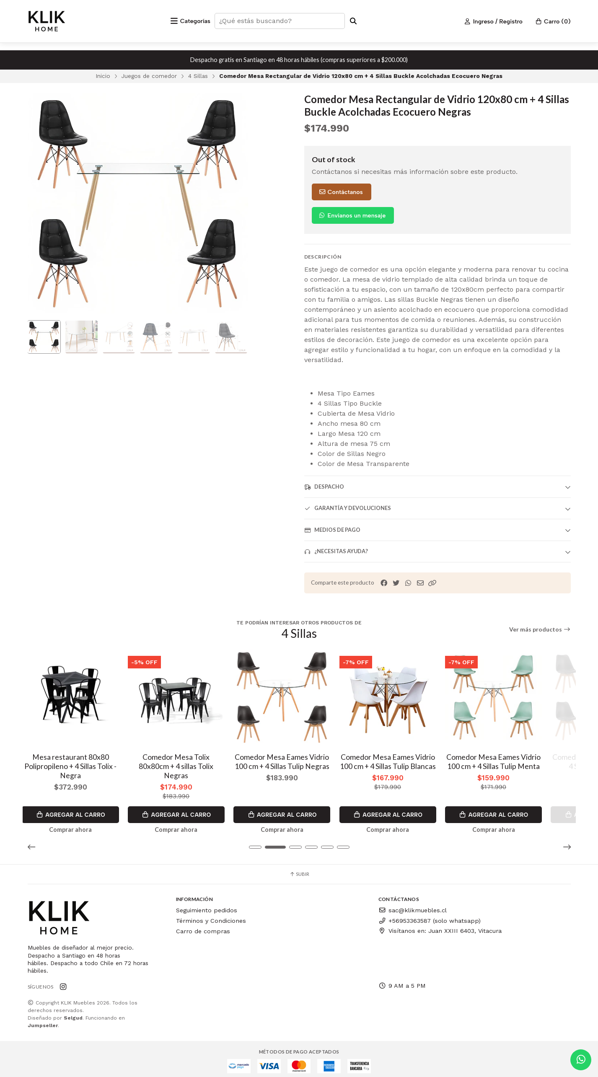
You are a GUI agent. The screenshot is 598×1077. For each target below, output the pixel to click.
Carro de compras (203, 926)
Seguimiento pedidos (206, 905)
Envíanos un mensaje (352, 215)
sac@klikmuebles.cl (412, 905)
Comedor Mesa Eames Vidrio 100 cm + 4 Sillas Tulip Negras (299, 765)
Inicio (103, 75)
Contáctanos (340, 192)
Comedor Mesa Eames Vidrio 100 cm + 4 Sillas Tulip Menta (520, 765)
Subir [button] (299, 869)
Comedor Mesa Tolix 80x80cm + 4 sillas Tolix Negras (188, 765)
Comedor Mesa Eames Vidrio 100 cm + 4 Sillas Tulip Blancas (410, 765)
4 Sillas (198, 75)
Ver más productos (540, 629)
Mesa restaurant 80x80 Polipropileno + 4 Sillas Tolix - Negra (78, 770)
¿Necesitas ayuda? (336, 551)
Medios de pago (332, 529)
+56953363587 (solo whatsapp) (429, 915)
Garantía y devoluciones (347, 508)
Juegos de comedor (149, 75)
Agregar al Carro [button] (78, 809)
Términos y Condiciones (211, 915)
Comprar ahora (78, 824)
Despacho (324, 486)
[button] (432, 583)
